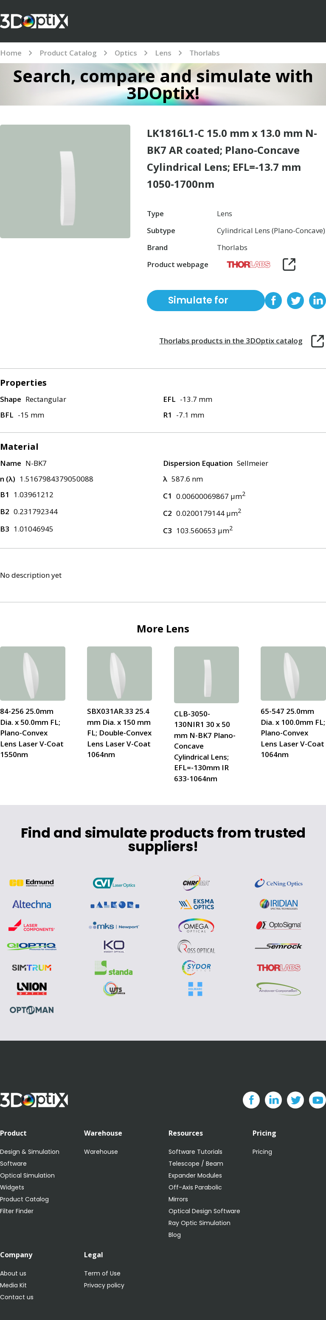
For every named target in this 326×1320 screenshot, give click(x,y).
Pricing (262, 1151)
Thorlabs (204, 52)
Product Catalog (68, 52)
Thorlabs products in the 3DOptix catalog (231, 340)
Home (11, 52)
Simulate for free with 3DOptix (198, 302)
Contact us (17, 1297)
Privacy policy (104, 1285)
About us (13, 1273)
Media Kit (13, 1285)
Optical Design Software (204, 1211)
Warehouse (101, 1151)
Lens (163, 52)
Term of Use (102, 1273)
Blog (175, 1235)
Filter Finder (17, 1211)
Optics (126, 52)
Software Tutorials (195, 1151)
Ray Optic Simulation (199, 1223)
